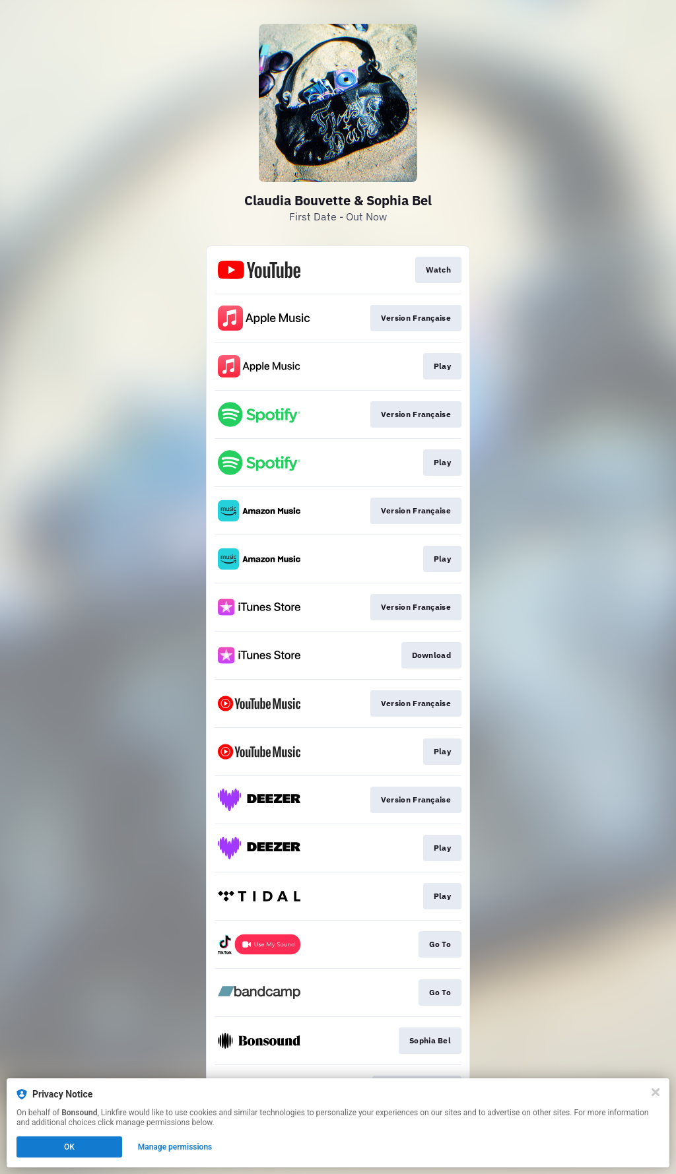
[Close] (655, 1092)
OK (69, 1147)
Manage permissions (175, 1147)
